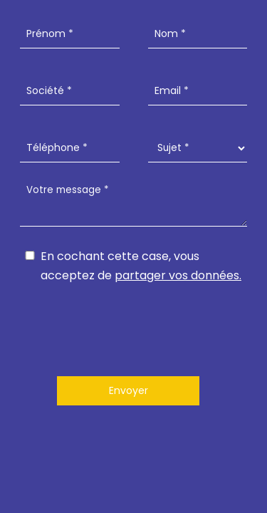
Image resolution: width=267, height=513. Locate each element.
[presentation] (134, 327)
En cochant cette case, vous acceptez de (141, 266)
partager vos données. (178, 275)
